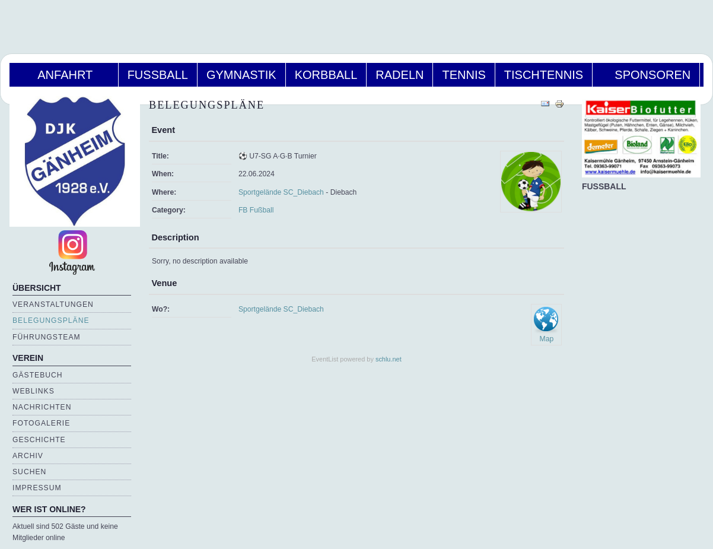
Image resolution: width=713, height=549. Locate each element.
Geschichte (39, 440)
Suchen (29, 472)
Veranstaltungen (53, 304)
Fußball (158, 74)
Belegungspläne (51, 320)
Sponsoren (645, 74)
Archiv (27, 456)
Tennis (463, 74)
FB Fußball (255, 210)
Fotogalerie (41, 423)
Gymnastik (241, 74)
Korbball (326, 74)
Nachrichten (41, 407)
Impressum (37, 488)
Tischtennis (543, 74)
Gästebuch (37, 375)
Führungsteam (46, 337)
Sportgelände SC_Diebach (281, 192)
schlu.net (388, 359)
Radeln (399, 74)
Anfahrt (63, 74)
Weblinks (33, 391)
